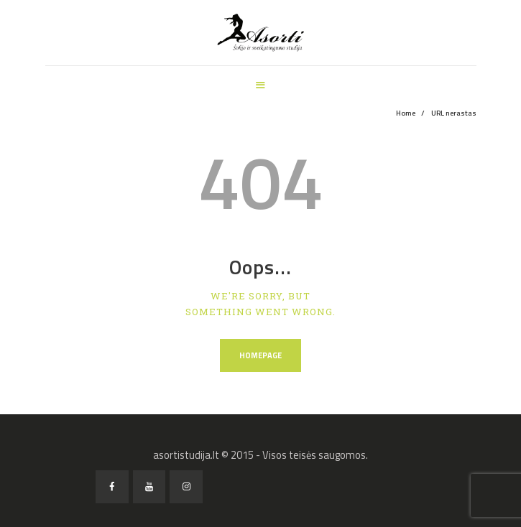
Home (405, 113)
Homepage (260, 355)
